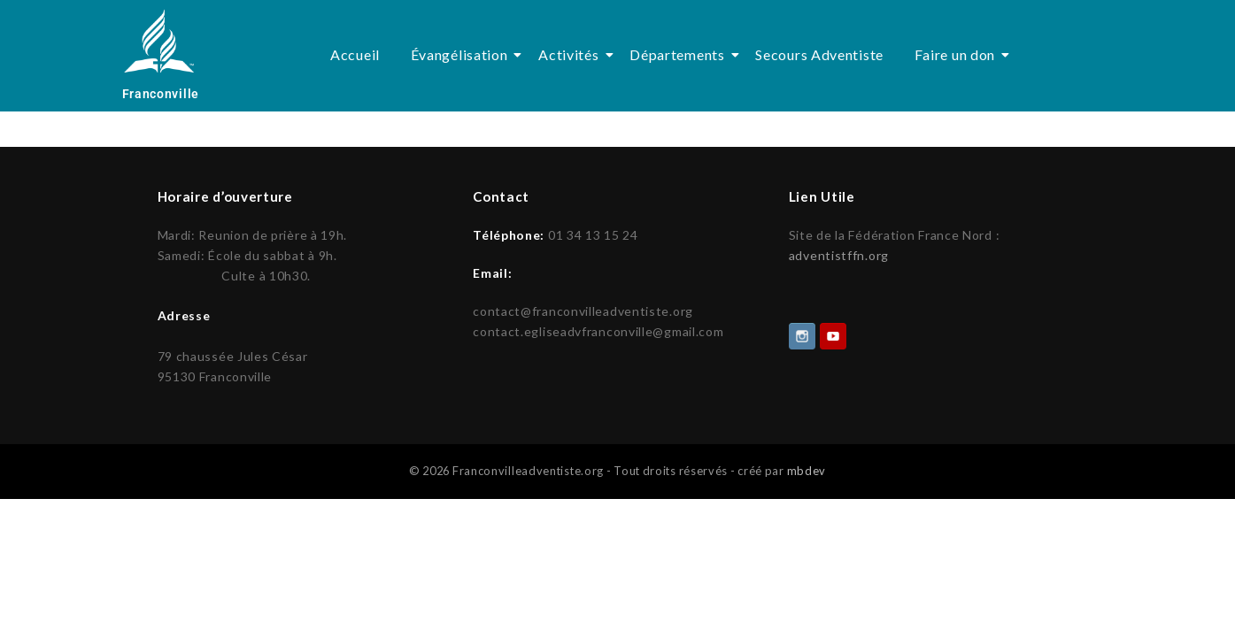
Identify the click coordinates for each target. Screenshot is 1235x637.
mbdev (807, 469)
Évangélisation (462, 54)
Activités (571, 54)
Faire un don (958, 54)
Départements (679, 54)
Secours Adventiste (819, 54)
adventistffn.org (839, 255)
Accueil (355, 54)
